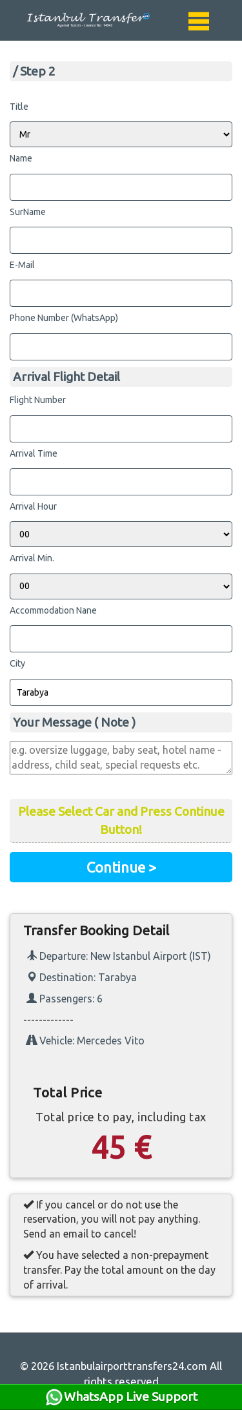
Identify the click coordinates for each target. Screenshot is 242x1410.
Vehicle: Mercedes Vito (85, 1040)
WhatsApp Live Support (121, 1397)
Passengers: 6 (64, 998)
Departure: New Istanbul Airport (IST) (118, 956)
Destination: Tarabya (81, 977)
